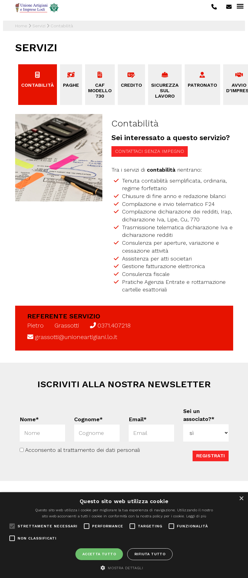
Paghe (71, 85)
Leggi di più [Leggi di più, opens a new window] (196, 516)
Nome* (28, 419)
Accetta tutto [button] (99, 554)
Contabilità (37, 85)
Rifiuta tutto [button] (149, 554)
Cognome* (88, 419)
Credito (131, 85)
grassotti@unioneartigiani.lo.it (76, 337)
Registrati (210, 456)
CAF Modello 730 (100, 90)
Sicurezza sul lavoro (165, 90)
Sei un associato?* (198, 415)
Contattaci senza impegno (149, 151)
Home (21, 25)
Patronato (202, 85)
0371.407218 (114, 325)
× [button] (241, 498)
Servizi (38, 25)
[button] (124, 568)
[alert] (124, 535)
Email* (138, 419)
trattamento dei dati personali (101, 450)
